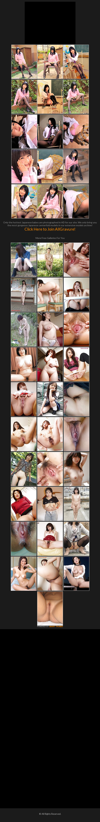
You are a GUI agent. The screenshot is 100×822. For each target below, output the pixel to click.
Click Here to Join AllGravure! (50, 229)
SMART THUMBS (56, 626)
